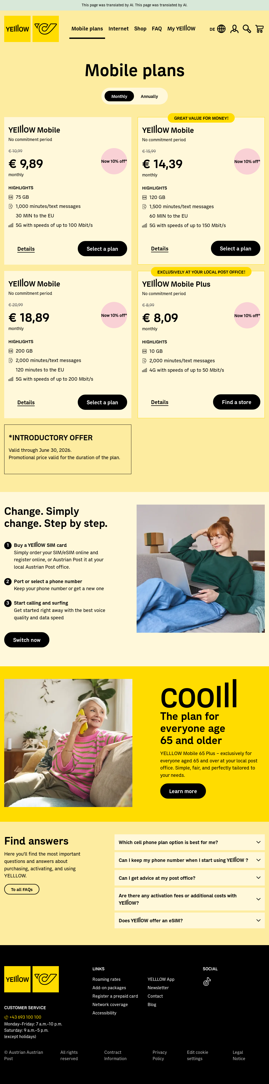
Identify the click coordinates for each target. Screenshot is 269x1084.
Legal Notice (239, 1055)
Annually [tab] (149, 96)
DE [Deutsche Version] (212, 29)
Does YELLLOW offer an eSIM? (151, 920)
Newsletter (158, 988)
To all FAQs (22, 889)
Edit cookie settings (197, 1055)
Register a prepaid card (115, 996)
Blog (152, 1005)
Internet (118, 28)
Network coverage (110, 1005)
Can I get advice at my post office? (157, 877)
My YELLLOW (181, 28)
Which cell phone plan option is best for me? (168, 842)
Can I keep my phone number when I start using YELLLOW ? (183, 859)
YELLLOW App (161, 979)
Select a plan (102, 248)
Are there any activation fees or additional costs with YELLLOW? (178, 899)
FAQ (157, 28)
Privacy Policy (160, 1055)
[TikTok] (207, 982)
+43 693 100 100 (25, 1017)
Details (26, 248)
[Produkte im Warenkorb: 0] (259, 29)
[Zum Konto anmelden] (234, 29)
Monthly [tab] (119, 96)
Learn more (183, 791)
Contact (155, 996)
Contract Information (115, 1055)
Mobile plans (87, 28)
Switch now (26, 639)
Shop (140, 28)
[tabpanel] (134, 294)
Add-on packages (109, 988)
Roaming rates (106, 979)
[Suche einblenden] (247, 29)
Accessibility (104, 1013)
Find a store (236, 402)
